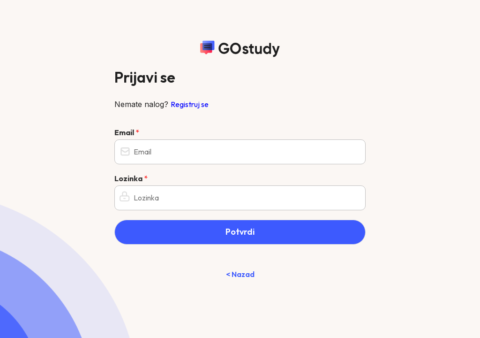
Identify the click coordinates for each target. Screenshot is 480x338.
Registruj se (190, 104)
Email (126, 132)
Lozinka (131, 178)
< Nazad (240, 274)
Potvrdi (240, 231)
